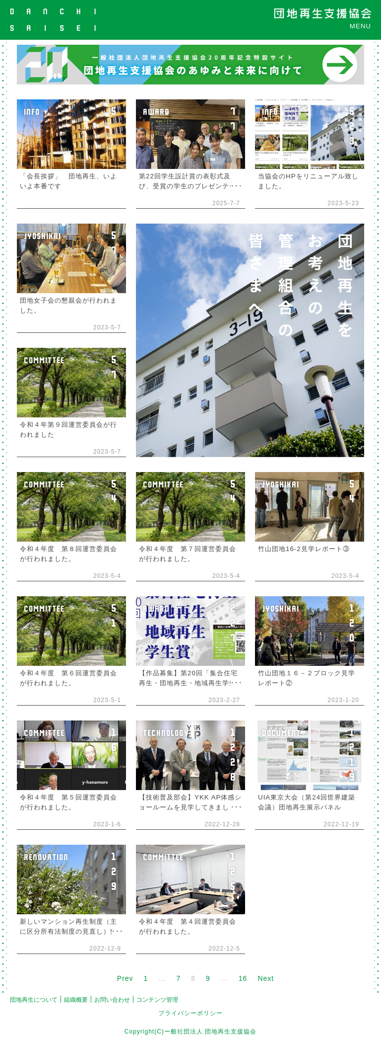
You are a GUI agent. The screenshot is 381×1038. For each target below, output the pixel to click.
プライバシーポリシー (190, 1013)
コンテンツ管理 (157, 999)
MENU (360, 26)
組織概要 (76, 999)
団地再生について (34, 999)
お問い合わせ (112, 999)
